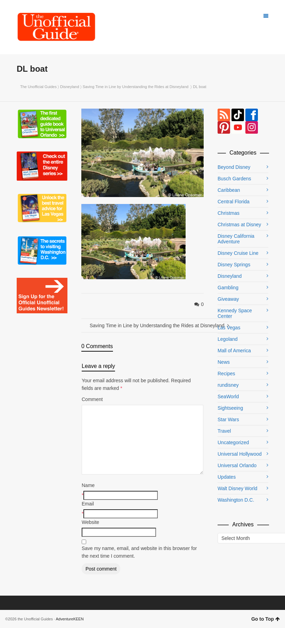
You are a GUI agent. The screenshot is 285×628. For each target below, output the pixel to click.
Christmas (228, 213)
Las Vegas (229, 327)
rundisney (228, 385)
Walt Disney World (237, 488)
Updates (227, 477)
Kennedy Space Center (235, 313)
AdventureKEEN (70, 619)
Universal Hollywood (240, 454)
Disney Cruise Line (238, 253)
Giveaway (228, 299)
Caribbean (229, 190)
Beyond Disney (234, 167)
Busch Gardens (234, 178)
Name (88, 485)
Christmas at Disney (239, 224)
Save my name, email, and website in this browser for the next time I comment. (139, 552)
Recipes (226, 373)
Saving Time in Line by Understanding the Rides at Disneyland (136, 87)
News (224, 362)
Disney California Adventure (236, 238)
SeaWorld (228, 396)
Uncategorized (233, 442)
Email (88, 504)
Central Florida (234, 201)
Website (90, 522)
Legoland (228, 339)
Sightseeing (230, 408)
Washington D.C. (236, 500)
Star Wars (228, 419)
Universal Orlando (237, 465)
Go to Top (265, 619)
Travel (224, 431)
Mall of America (234, 350)
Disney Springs (234, 264)
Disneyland (69, 87)
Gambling (228, 287)
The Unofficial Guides (38, 87)
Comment (92, 399)
